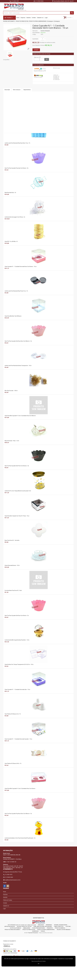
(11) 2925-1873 (14, 1)
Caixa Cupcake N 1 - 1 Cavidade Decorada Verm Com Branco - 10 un (50, 26)
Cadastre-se (40, 17)
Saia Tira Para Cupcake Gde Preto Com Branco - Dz (17, 465)
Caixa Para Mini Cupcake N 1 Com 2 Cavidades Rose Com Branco (20, 788)
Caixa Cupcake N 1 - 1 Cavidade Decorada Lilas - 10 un (17, 689)
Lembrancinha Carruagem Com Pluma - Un (15, 217)
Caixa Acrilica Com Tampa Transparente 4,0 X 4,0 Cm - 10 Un (19, 664)
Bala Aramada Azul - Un (10, 192)
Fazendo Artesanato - (33, 932)
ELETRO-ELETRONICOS (15, 928)
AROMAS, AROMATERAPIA (60, 924)
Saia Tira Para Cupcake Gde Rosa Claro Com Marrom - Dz (18, 341)
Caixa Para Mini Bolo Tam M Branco (13, 316)
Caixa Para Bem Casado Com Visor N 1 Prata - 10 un (17, 515)
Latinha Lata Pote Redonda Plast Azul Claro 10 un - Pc (17, 143)
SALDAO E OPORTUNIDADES (63, 929)
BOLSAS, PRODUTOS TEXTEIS (24, 926)
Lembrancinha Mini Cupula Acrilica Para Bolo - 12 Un (17, 640)
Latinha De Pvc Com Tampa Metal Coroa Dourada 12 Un (18, 490)
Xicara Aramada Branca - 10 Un (12, 565)
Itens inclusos (16, 89)
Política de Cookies (7, 900)
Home (17, 17)
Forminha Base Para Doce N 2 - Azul (13, 590)
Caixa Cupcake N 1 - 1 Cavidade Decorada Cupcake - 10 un (18, 739)
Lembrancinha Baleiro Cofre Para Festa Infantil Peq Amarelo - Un (20, 838)
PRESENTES (50, 928)
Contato (34, 17)
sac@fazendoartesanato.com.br (11, 880)
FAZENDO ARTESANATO (9, 21)
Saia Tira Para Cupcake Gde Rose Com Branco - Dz (17, 615)
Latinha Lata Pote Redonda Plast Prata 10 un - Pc (16, 291)
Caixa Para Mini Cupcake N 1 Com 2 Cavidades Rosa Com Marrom (20, 415)
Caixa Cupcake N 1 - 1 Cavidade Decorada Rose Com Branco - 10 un (20, 266)
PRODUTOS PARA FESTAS (22, 21)
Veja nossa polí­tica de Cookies (38, 961)
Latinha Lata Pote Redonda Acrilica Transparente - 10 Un (18, 365)
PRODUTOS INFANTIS (60, 928)
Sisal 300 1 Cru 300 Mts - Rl (11, 241)
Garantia (28, 17)
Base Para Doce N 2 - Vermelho (12, 540)
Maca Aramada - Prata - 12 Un (12, 440)
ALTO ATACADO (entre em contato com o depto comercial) (22, 924)
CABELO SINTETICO (58, 926)
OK (46, 59)
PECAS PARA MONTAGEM (38, 928)
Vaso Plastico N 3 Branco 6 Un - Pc (13, 714)
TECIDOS (43, 931)
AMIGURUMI (41, 924)
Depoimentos (27, 89)
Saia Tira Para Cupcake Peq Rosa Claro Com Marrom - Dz (18, 813)
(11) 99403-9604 (38, 1)
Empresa (23, 17)
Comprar (36, 49)
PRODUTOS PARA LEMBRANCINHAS (37, 21)
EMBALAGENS (26, 928)
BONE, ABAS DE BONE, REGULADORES (43, 926)
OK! (38, 963)
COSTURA (68, 926)
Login (46, 17)
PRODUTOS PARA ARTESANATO (12, 929)
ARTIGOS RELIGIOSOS (10, 926)
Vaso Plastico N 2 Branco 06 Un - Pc (13, 763)
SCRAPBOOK (35, 931)
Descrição (7, 89)
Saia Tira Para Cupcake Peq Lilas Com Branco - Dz (16, 168)
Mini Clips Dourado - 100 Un (11, 390)
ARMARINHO (49, 924)
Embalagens (50, 21)
